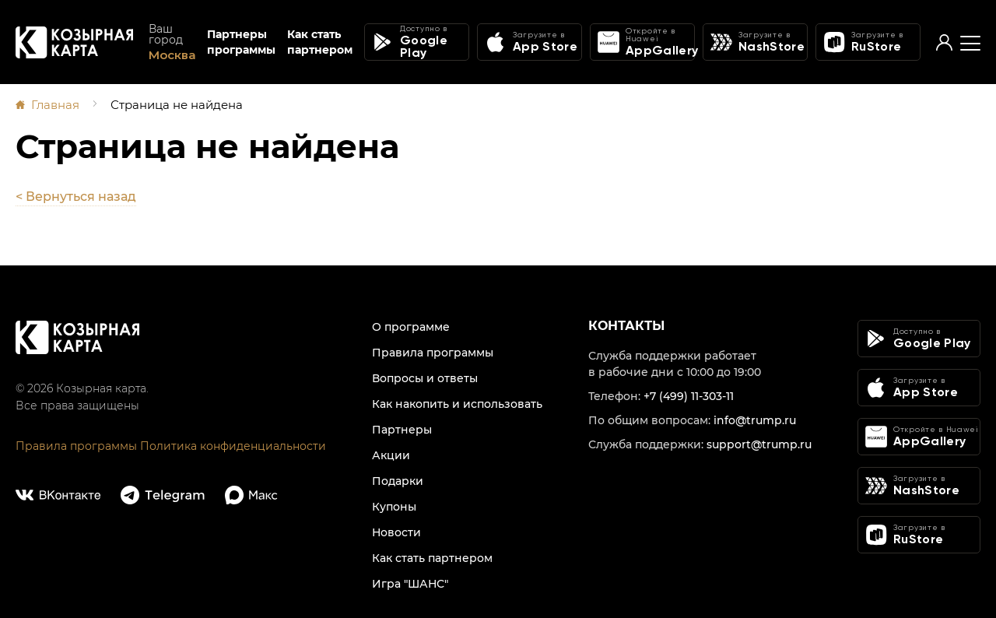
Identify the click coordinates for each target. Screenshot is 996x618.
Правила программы (76, 446)
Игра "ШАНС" (410, 584)
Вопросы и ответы (425, 378)
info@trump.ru (755, 420)
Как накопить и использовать (457, 404)
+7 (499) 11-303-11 (689, 396)
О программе (411, 327)
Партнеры (402, 430)
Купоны (394, 507)
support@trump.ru (759, 444)
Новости (396, 532)
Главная (55, 104)
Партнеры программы (241, 42)
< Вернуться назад (76, 196)
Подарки (397, 481)
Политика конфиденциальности (233, 446)
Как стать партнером (319, 42)
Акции (391, 455)
